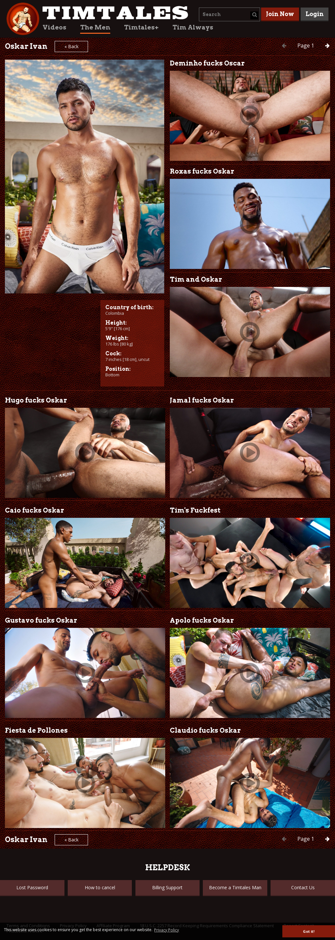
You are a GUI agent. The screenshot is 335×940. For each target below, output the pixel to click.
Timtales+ (141, 27)
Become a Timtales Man (235, 887)
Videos (54, 27)
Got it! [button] (308, 931)
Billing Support (167, 887)
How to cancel (100, 887)
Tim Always (192, 27)
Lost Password (32, 887)
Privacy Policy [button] (166, 930)
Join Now (280, 13)
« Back (71, 46)
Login (315, 13)
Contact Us (303, 887)
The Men (95, 27)
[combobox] (229, 14)
